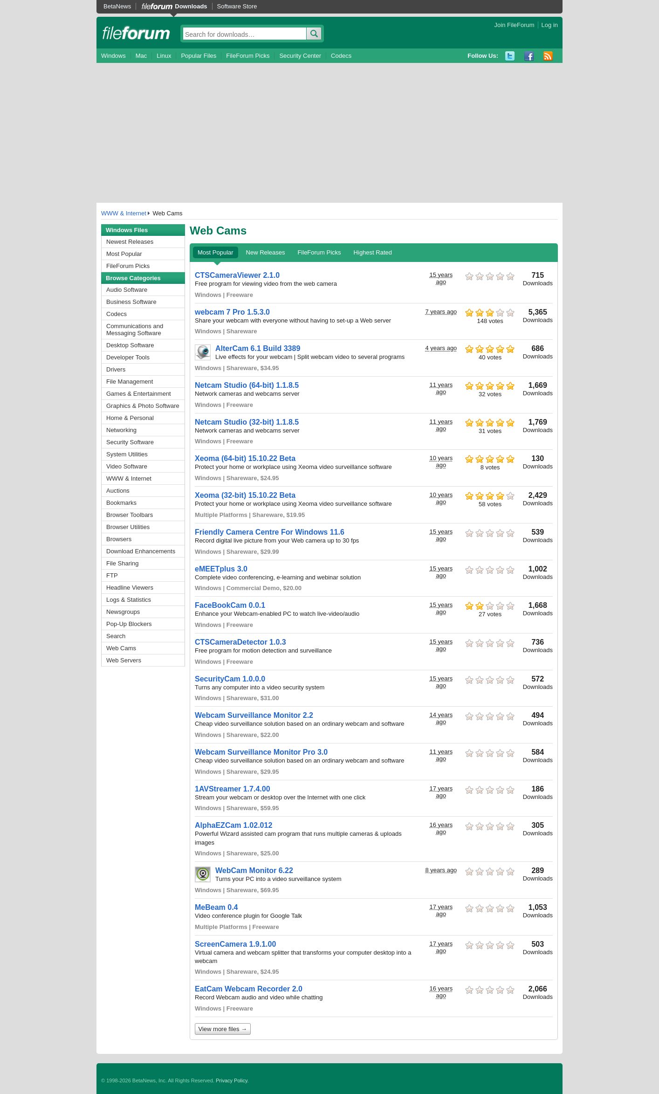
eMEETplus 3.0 (221, 569)
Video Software (126, 466)
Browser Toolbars (129, 514)
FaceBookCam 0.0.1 (230, 605)
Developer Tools (128, 357)
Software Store (237, 6)
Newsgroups (123, 611)
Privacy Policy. (232, 1080)
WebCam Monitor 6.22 (254, 870)
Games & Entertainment (138, 393)
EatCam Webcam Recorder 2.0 (248, 989)
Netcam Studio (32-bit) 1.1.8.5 (247, 422)
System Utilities (127, 454)
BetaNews (117, 6)
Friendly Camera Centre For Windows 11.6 (269, 532)
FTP (112, 575)
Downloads (191, 6)
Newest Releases (129, 241)
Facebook (529, 56)
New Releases (265, 252)
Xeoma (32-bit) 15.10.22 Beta (245, 495)
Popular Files (198, 55)
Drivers (115, 369)
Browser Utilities (128, 526)
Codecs (341, 55)
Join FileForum (514, 24)
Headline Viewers (129, 587)
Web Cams (121, 648)
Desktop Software (130, 345)
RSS (548, 56)
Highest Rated (373, 252)
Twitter (510, 56)
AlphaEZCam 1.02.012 (233, 825)
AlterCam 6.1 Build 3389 (257, 348)
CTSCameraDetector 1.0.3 (240, 642)
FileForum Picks (247, 55)
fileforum (136, 32)
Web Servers (123, 660)
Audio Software (126, 289)
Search (115, 636)
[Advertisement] (329, 133)
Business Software (131, 301)
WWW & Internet (123, 213)
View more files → (223, 1028)
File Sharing (122, 563)
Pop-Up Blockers (129, 623)
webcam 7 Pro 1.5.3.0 (232, 312)
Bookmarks (121, 502)
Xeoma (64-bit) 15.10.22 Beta (245, 458)
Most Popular (124, 253)
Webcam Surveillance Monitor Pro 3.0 (261, 752)
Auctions (118, 490)
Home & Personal (130, 417)
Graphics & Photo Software (142, 405)
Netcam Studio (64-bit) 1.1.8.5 (247, 385)
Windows (113, 55)
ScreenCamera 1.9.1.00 (235, 944)
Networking (121, 430)
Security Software (130, 442)
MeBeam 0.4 (216, 907)
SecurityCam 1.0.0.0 (230, 679)
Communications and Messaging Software (134, 330)
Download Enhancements (140, 551)
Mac (141, 55)
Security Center (300, 55)
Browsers (118, 539)
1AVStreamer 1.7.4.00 (232, 789)
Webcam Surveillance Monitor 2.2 (254, 715)
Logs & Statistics (128, 599)
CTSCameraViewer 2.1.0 (237, 275)
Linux (164, 55)
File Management (129, 381)
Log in (550, 24)
